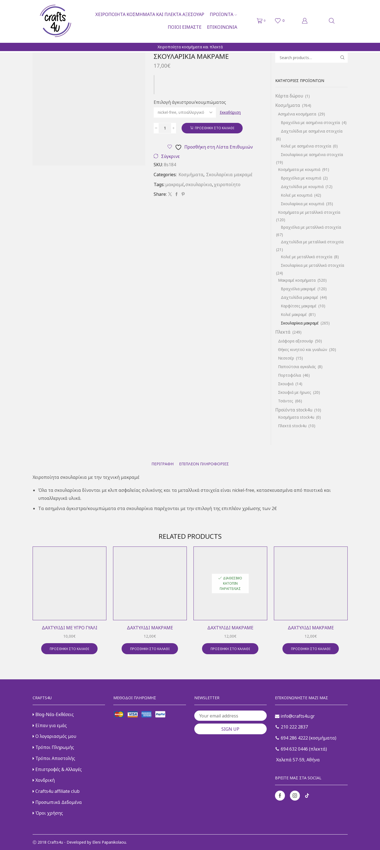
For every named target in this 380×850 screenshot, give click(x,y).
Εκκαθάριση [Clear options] (230, 112)
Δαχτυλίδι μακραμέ (150, 628)
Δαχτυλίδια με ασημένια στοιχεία (311, 131)
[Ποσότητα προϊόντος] (165, 128)
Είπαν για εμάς (50, 725)
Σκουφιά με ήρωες (294, 392)
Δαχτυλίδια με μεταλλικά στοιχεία (312, 241)
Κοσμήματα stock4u (296, 417)
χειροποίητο (227, 184)
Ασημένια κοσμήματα (297, 114)
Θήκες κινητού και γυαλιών (302, 349)
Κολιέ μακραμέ (294, 314)
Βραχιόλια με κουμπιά (301, 178)
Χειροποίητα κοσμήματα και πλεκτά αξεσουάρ (149, 14)
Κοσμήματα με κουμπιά (299, 169)
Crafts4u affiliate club (56, 791)
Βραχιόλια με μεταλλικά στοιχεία (311, 227)
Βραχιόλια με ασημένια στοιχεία (310, 122)
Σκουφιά (285, 383)
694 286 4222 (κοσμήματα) (306, 738)
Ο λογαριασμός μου (54, 736)
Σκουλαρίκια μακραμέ (229, 174)
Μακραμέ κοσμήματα (297, 280)
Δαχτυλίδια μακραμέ (299, 297)
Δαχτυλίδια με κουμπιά (302, 186)
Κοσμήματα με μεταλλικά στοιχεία (309, 212)
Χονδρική (44, 780)
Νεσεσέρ (286, 358)
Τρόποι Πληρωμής (53, 747)
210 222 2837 (292, 727)
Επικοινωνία (222, 27)
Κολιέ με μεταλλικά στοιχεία (306, 256)
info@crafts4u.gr (295, 716)
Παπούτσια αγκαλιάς (297, 366)
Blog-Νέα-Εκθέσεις (53, 714)
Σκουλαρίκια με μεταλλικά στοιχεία (312, 265)
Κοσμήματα (191, 174)
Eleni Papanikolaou (109, 842)
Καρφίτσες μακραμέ (298, 305)
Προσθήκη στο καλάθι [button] (69, 648)
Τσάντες (285, 400)
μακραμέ (174, 184)
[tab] (162, 463)
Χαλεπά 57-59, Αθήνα (297, 760)
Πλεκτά (282, 332)
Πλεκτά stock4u (292, 425)
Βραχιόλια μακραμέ (298, 288)
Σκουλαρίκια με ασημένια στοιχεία (312, 154)
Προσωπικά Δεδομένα (57, 802)
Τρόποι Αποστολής (54, 758)
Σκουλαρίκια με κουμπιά (302, 203)
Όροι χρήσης (48, 813)
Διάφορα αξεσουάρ (295, 341)
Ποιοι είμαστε (184, 27)
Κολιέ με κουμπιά (296, 195)
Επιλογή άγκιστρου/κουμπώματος (190, 102)
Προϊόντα (223, 14)
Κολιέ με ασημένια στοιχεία (306, 146)
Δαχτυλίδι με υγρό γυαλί (69, 628)
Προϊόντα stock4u (293, 410)
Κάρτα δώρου (289, 96)
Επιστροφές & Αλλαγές (57, 769)
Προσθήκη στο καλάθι (214, 128)
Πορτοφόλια (289, 375)
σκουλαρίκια (198, 184)
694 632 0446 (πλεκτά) (301, 749)
